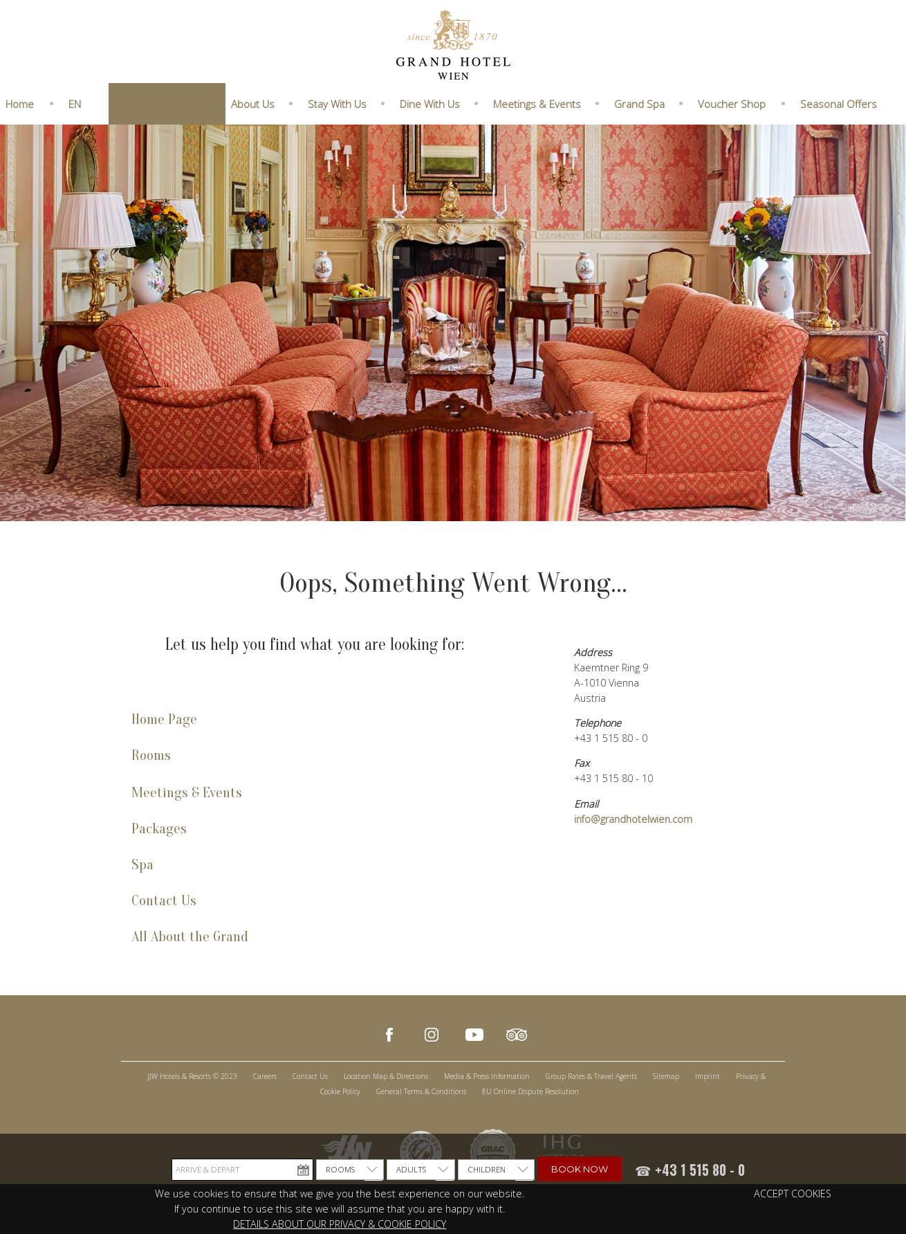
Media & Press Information (487, 1076)
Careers (265, 1076)
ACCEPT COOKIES (792, 1193)
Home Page (164, 719)
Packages (159, 828)
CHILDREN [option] (487, 1169)
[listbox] (350, 1169)
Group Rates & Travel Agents (591, 1076)
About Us (253, 104)
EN (74, 104)
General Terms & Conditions (421, 1091)
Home (20, 104)
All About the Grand (189, 936)
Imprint (707, 1076)
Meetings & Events (537, 104)
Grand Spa (639, 104)
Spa (142, 864)
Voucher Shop (732, 104)
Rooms (151, 755)
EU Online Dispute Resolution (530, 1091)
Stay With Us (337, 104)
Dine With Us (430, 104)
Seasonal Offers (838, 104)
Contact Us (163, 900)
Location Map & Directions (386, 1076)
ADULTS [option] (411, 1169)
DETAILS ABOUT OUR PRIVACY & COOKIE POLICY (339, 1224)
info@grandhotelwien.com (633, 819)
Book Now (579, 1168)
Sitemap (666, 1076)
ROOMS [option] (340, 1169)
